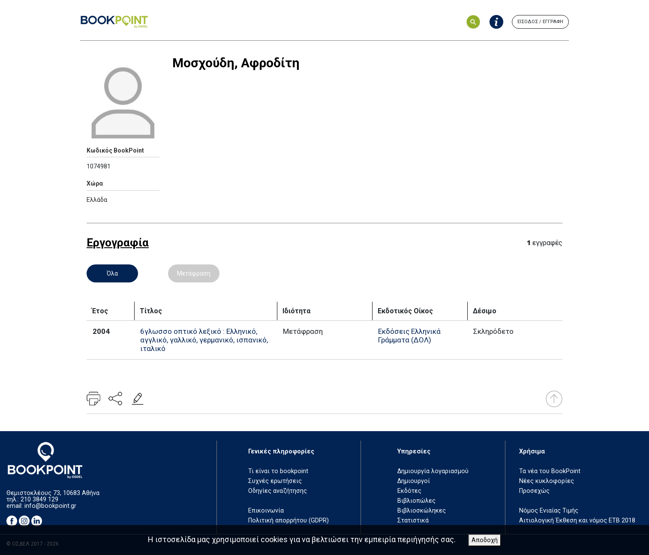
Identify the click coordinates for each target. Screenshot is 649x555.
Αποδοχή (485, 540)
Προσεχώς (534, 491)
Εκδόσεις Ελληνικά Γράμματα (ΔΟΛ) (409, 335)
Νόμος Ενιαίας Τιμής (548, 510)
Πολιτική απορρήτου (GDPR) (288, 520)
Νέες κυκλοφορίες (546, 481)
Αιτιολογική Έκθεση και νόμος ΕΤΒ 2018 (577, 520)
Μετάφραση (193, 273)
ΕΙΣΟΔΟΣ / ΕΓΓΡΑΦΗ (540, 21)
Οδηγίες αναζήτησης (277, 491)
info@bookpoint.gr (50, 506)
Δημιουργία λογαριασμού (433, 471)
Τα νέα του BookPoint (549, 471)
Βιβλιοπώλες (416, 500)
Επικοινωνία (266, 510)
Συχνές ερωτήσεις (275, 481)
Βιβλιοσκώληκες (421, 510)
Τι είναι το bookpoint (278, 471)
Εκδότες (409, 491)
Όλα (112, 273)
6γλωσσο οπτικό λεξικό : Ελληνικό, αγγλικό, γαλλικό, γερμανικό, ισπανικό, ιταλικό (204, 340)
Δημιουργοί (413, 481)
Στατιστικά (413, 520)
